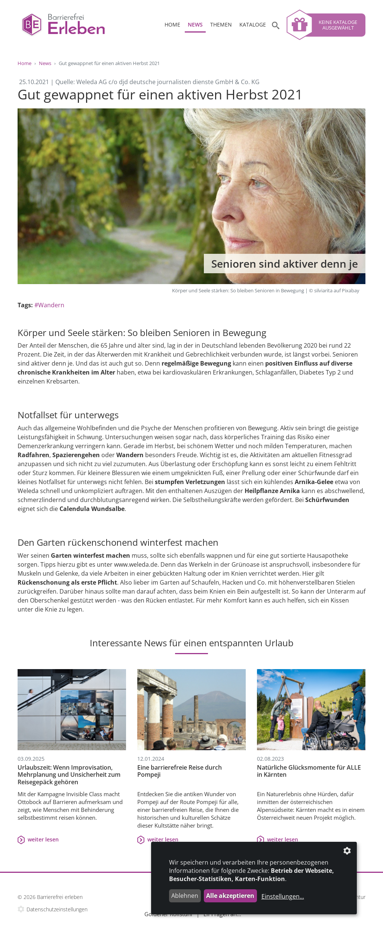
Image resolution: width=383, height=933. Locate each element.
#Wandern (49, 305)
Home (172, 24)
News (195, 24)
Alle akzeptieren (230, 896)
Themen (221, 24)
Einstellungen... (282, 896)
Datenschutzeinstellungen (57, 909)
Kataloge (252, 24)
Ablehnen (184, 896)
